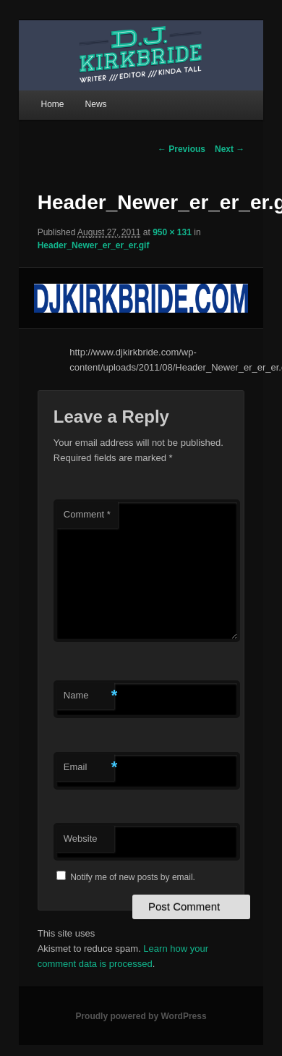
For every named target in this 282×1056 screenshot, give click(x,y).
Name (89, 695)
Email (89, 767)
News (96, 104)
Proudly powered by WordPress (140, 1016)
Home (52, 104)
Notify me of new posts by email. (132, 877)
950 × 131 (172, 232)
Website (81, 838)
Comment (87, 514)
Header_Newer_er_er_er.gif (94, 245)
